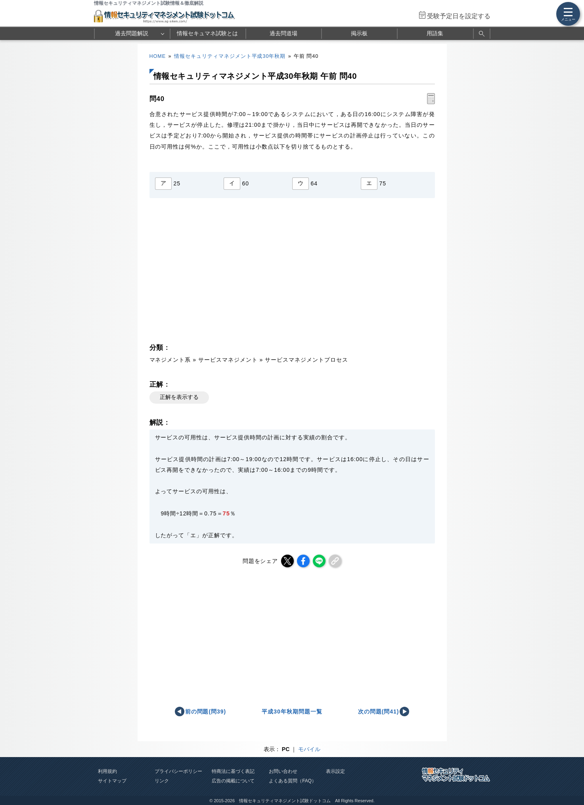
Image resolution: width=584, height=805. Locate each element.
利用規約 (107, 771)
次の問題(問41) (378, 711)
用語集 (435, 33)
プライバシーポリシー (178, 771)
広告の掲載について (233, 781)
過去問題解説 (131, 33)
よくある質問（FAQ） (292, 781)
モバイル (309, 749)
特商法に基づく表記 (233, 771)
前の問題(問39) (205, 711)
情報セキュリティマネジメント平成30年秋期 (230, 56)
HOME (157, 56)
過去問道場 (283, 33)
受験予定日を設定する (458, 16)
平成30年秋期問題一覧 (292, 711)
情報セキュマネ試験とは (207, 33)
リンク (162, 781)
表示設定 (335, 771)
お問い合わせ (283, 771)
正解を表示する (179, 397)
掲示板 (359, 33)
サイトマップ (112, 781)
